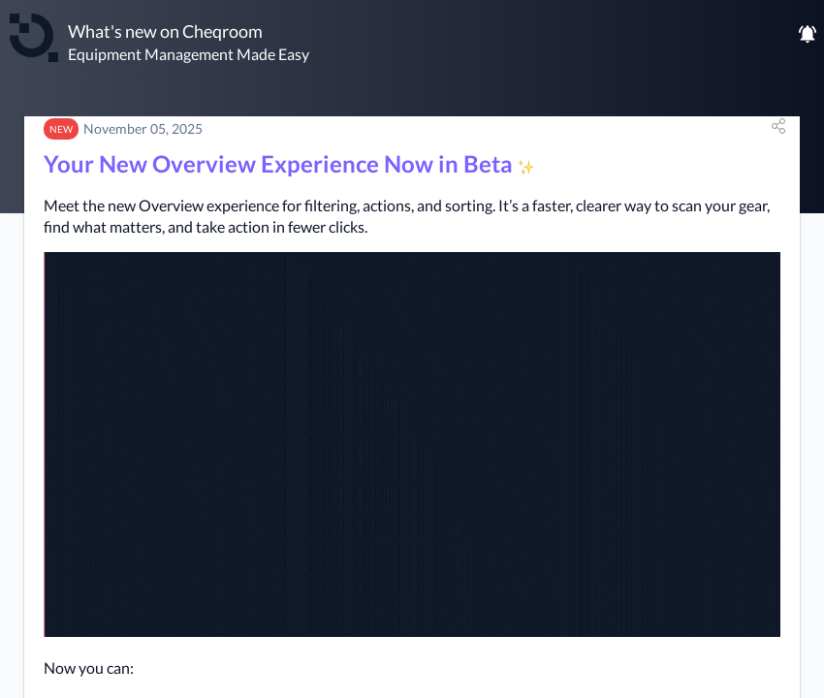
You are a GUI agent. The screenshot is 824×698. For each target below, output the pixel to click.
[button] (778, 126)
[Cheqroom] (34, 38)
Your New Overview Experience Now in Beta (289, 163)
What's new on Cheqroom (165, 31)
